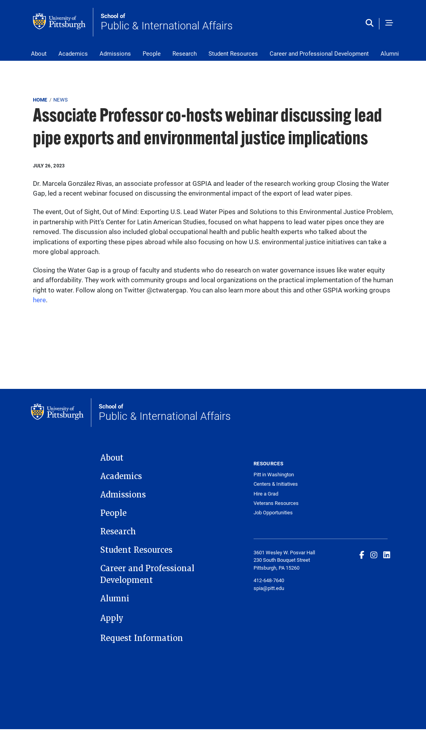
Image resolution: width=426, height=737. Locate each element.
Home (40, 99)
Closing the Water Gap (66, 269)
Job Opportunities (273, 512)
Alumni (390, 53)
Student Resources (233, 53)
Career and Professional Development (319, 53)
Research (184, 53)
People (152, 53)
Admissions (115, 53)
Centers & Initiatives (276, 484)
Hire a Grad (266, 493)
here (39, 299)
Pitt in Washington (274, 474)
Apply (111, 618)
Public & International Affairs (167, 22)
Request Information (141, 638)
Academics (73, 53)
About (39, 53)
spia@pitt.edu (269, 588)
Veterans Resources (276, 503)
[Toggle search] (371, 23)
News (60, 99)
